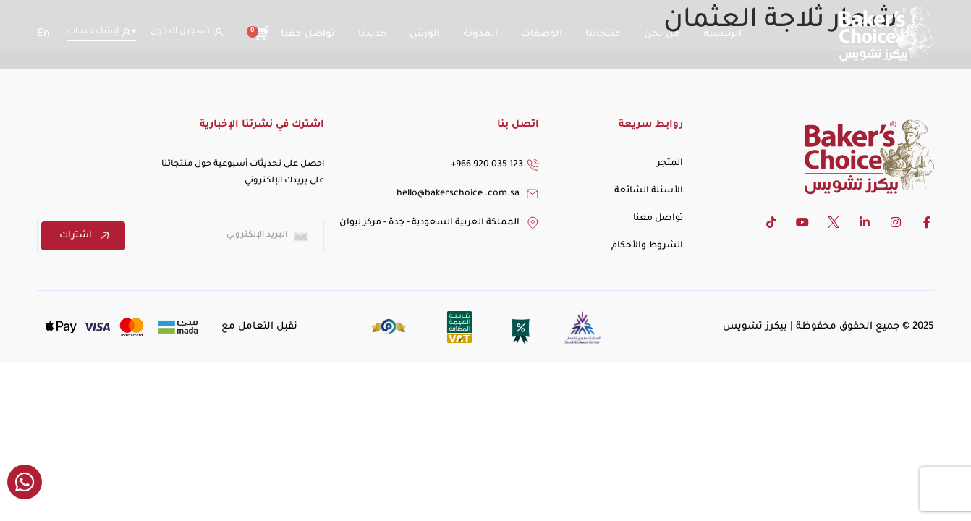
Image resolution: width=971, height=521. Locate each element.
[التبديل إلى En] (43, 34)
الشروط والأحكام (647, 246)
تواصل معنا (308, 34)
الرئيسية (722, 34)
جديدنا (372, 34)
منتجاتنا (603, 34)
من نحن (662, 34)
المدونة (480, 34)
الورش (425, 34)
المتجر (670, 163)
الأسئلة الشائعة (648, 191)
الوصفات (541, 34)
